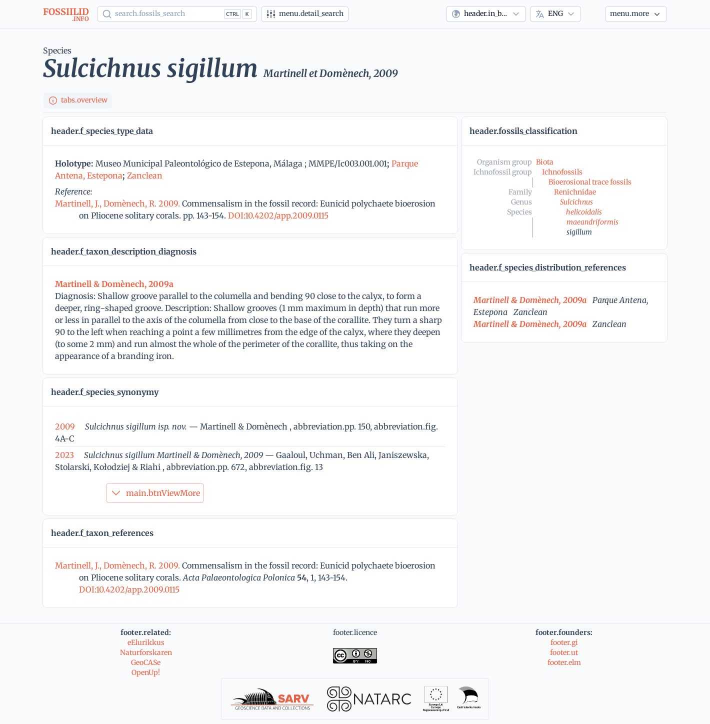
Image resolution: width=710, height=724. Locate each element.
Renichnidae (575, 192)
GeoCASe (145, 662)
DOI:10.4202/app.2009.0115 (277, 215)
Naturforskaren (146, 652)
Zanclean (144, 175)
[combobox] (486, 14)
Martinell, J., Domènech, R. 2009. (118, 203)
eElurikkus (146, 642)
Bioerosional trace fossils (590, 182)
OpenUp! (146, 672)
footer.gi (564, 642)
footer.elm (564, 662)
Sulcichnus (576, 202)
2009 (65, 427)
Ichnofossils (562, 172)
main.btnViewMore (155, 493)
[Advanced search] (304, 14)
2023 (64, 455)
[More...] (636, 14)
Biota (545, 162)
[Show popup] (177, 14)
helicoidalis (584, 212)
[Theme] (593, 14)
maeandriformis (592, 222)
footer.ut (564, 652)
